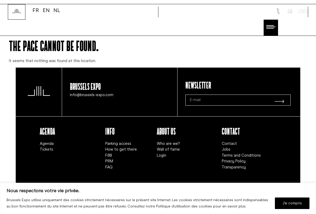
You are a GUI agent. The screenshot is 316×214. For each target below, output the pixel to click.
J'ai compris (292, 203)
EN (46, 10)
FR (35, 10)
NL (56, 10)
